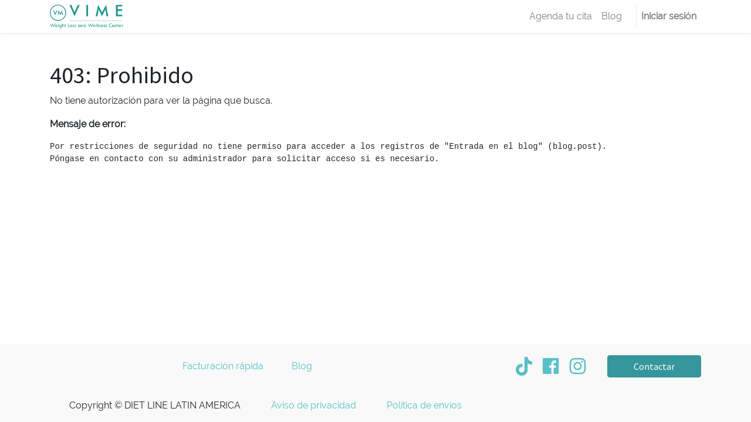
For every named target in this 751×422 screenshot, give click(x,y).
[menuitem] (561, 16)
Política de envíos (424, 405)
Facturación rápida (224, 366)
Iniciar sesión (668, 16)
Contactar (654, 366)
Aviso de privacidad (313, 405)
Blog (302, 366)
